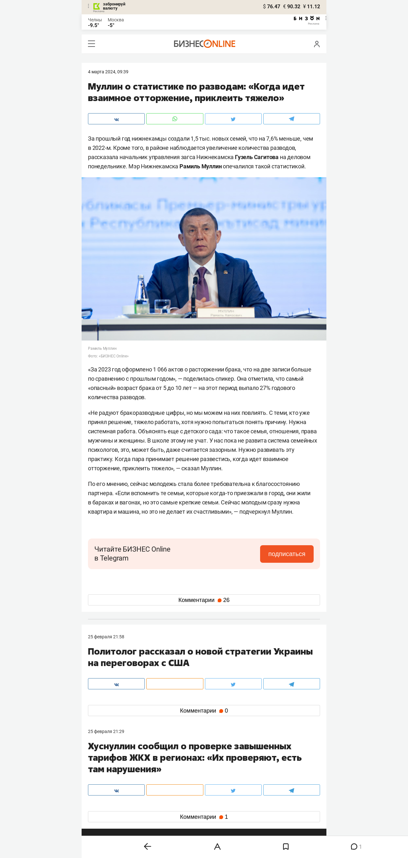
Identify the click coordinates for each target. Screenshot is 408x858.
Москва (116, 19)
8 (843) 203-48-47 (183, 763)
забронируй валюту (114, 6)
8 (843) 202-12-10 (106, 763)
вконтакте (104, 793)
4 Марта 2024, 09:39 (108, 71)
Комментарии (203, 600)
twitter (215, 793)
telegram (102, 804)
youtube (101, 814)
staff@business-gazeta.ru (268, 763)
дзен (214, 804)
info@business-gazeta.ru (113, 771)
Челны (95, 19)
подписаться (286, 553)
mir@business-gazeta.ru (189, 771)
